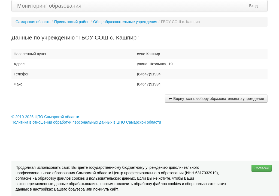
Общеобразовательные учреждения (125, 22)
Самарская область (33, 22)
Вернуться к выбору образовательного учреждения (216, 98)
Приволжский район (72, 22)
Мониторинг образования (49, 6)
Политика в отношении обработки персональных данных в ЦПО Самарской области (86, 122)
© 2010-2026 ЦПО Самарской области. (45, 117)
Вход (253, 6)
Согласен (261, 168)
